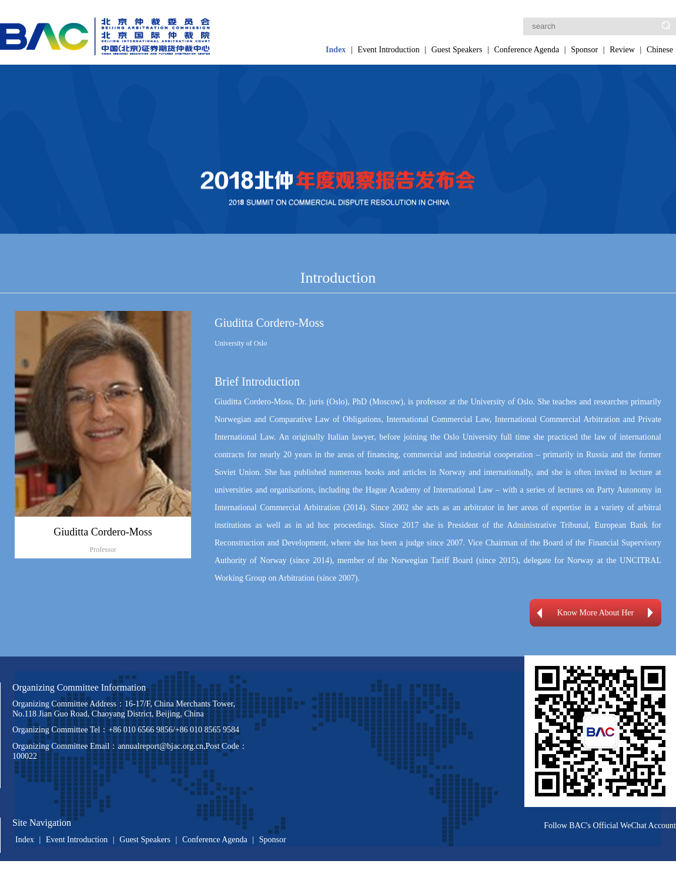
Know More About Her (595, 612)
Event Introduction (388, 49)
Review (622, 49)
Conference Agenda (526, 49)
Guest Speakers (457, 49)
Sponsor (584, 49)
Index (336, 49)
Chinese (660, 49)
